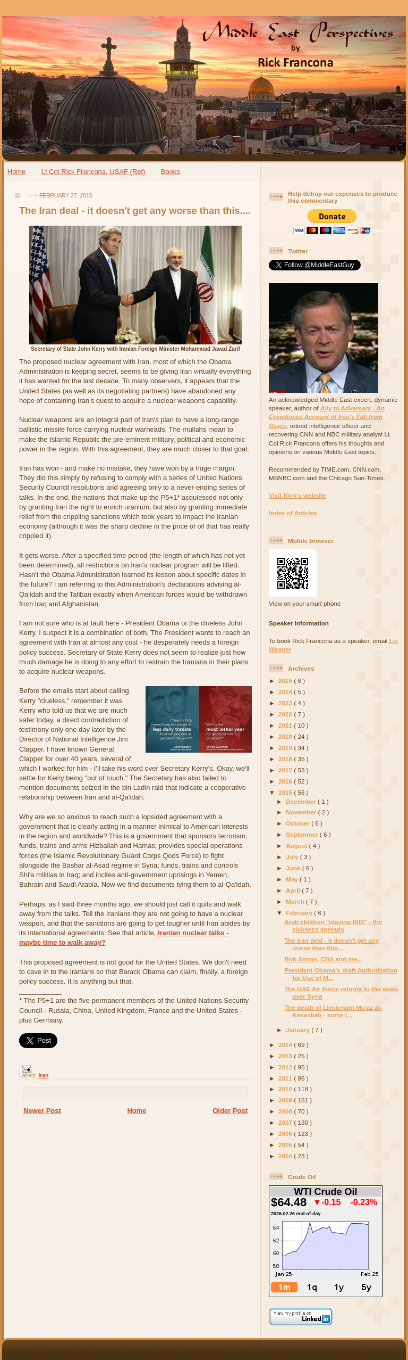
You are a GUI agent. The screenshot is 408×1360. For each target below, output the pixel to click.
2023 (286, 702)
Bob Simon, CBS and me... (323, 958)
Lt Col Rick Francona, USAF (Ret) (93, 172)
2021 (286, 725)
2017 (286, 769)
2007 (286, 1122)
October (298, 823)
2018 (286, 758)
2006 (286, 1133)
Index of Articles (293, 512)
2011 (286, 1078)
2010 (286, 1088)
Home (16, 172)
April (294, 890)
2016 (286, 781)
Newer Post (42, 1111)
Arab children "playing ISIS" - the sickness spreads (333, 925)
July (293, 856)
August (297, 845)
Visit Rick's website (297, 495)
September (303, 834)
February (300, 912)
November (302, 812)
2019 (286, 747)
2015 (286, 792)
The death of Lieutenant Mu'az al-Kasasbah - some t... (333, 1011)
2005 (286, 1144)
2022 (286, 714)
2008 (286, 1111)
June (294, 867)
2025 (286, 680)
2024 (286, 691)
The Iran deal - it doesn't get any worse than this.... (135, 210)
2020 (286, 736)
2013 (286, 1055)
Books (170, 172)
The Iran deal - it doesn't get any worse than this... (331, 944)
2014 (286, 1044)
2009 (286, 1100)
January (298, 1029)
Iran (43, 1075)
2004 (286, 1155)
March (296, 901)
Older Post (230, 1111)
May (293, 879)
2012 (286, 1067)
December (302, 801)
